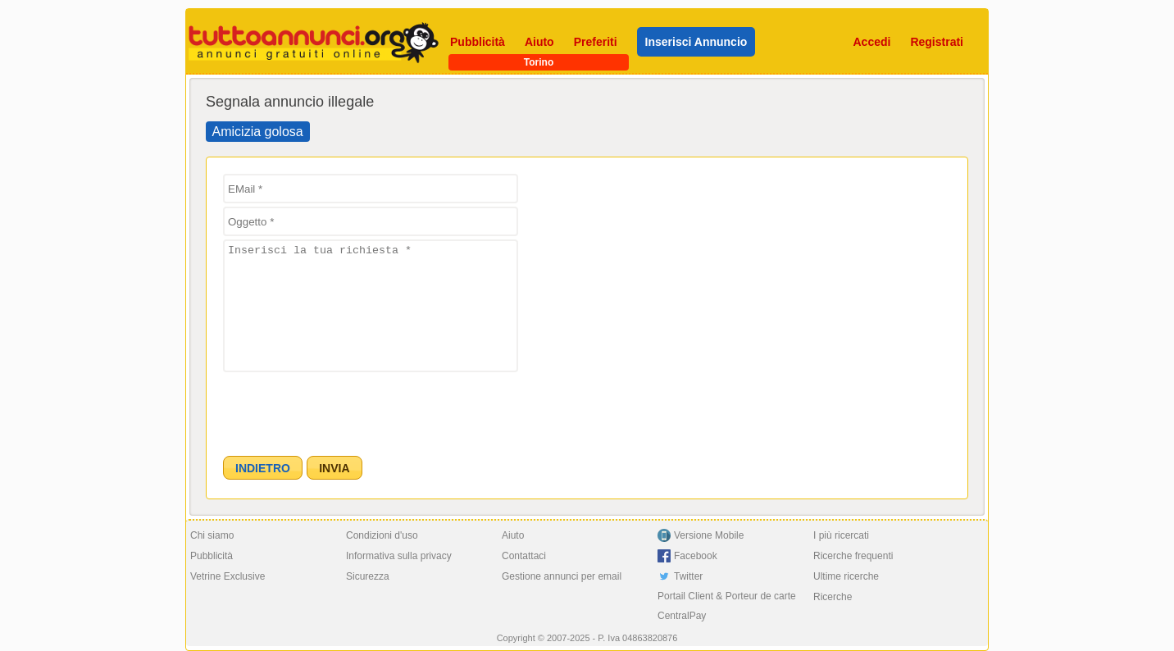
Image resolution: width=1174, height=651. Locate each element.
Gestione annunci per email (561, 576)
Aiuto (539, 41)
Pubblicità (477, 41)
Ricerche (832, 597)
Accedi (872, 41)
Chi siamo (212, 535)
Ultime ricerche (846, 576)
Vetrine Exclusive (227, 576)
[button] (263, 468)
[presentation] (347, 407)
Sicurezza (367, 576)
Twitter (688, 576)
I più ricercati (841, 535)
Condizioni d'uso (382, 535)
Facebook (695, 556)
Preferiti (595, 41)
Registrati (936, 41)
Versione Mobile (709, 535)
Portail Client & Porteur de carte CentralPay (727, 605)
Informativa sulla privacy (399, 556)
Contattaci (524, 556)
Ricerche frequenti (853, 556)
